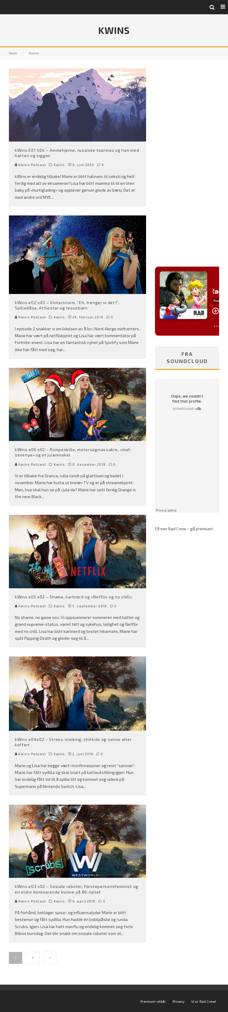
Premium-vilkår (153, 1001)
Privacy (178, 1001)
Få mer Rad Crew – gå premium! (184, 528)
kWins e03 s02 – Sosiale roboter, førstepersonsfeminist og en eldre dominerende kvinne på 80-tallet (76, 889)
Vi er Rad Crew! (203, 1001)
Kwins (59, 165)
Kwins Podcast (30, 165)
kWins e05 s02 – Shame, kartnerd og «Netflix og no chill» (73, 596)
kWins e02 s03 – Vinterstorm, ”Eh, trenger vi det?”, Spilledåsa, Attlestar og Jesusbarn (67, 305)
